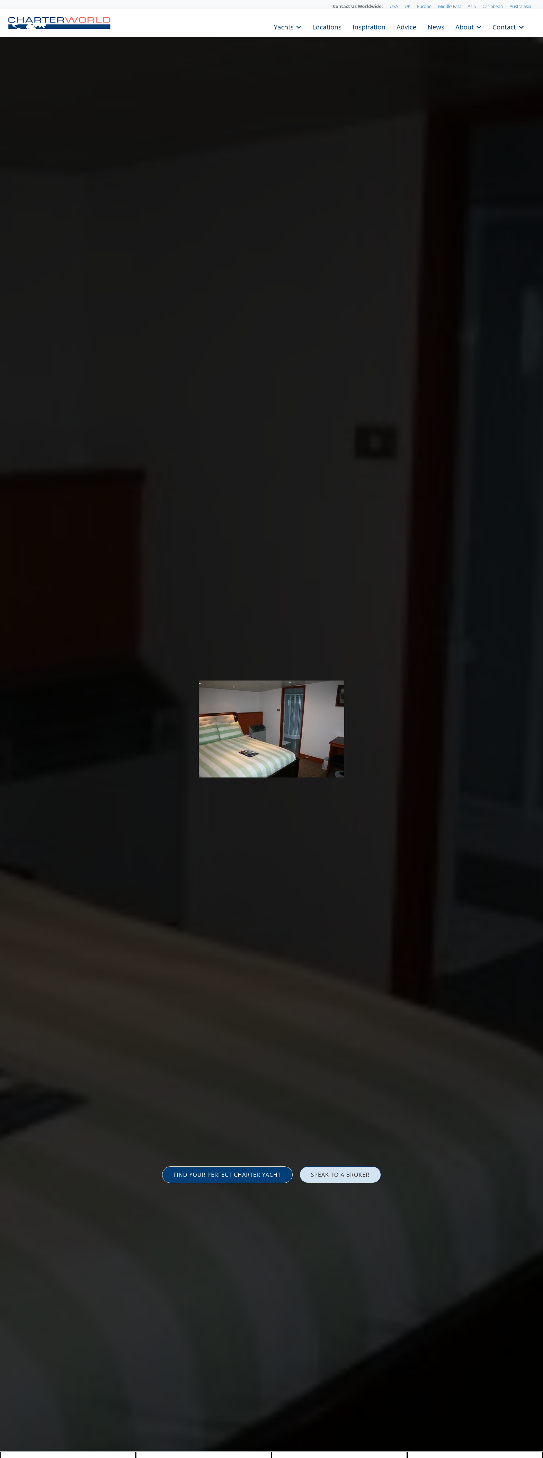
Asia (472, 6)
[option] (271, 729)
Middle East (449, 6)
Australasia (520, 6)
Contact (504, 26)
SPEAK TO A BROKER (340, 1175)
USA (394, 6)
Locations (326, 26)
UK (407, 6)
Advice (406, 26)
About (464, 26)
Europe (424, 6)
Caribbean (492, 6)
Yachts (284, 26)
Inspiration (369, 26)
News (435, 26)
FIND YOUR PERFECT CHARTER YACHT (227, 1175)
